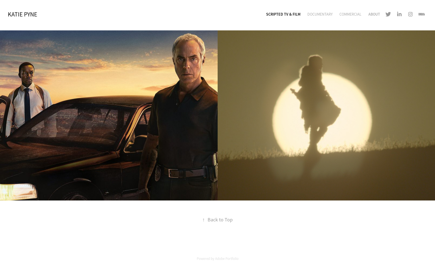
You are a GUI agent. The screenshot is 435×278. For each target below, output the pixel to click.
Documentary (320, 14)
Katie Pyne (22, 14)
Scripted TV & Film (283, 14)
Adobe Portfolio (227, 258)
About (374, 14)
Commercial (350, 14)
